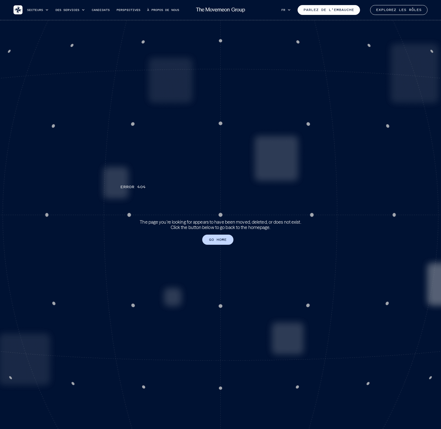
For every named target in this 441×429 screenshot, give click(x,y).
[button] (38, 9)
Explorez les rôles (399, 9)
